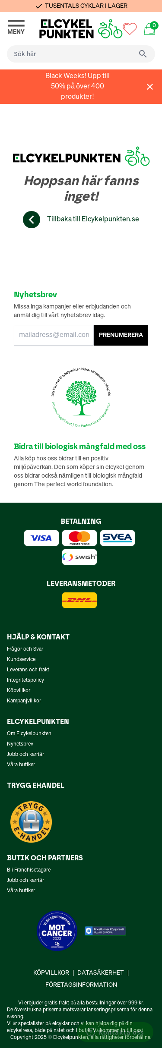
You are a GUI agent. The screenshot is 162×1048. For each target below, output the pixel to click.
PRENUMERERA (121, 335)
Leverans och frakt (28, 670)
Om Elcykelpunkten (29, 733)
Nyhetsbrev (20, 744)
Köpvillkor (18, 690)
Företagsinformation (81, 985)
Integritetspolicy (25, 680)
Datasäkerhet (100, 973)
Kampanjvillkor (24, 701)
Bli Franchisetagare (29, 870)
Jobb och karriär (25, 754)
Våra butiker (21, 765)
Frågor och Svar (25, 649)
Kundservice (21, 659)
